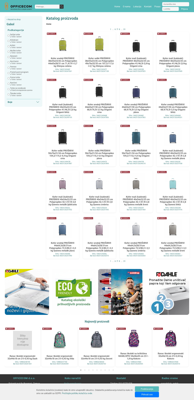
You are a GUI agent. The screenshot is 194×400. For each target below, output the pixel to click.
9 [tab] (113, 370)
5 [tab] (97, 370)
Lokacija (137, 6)
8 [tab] (109, 370)
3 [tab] (89, 370)
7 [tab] (105, 370)
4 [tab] (93, 370)
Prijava (184, 9)
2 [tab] (85, 370)
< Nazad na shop (14, 19)
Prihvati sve (147, 394)
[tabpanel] (22, 347)
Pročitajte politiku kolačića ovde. (77, 393)
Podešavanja (147, 389)
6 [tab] (101, 370)
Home (117, 6)
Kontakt (148, 6)
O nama (126, 6)
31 (124, 29)
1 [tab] (80, 370)
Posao (157, 6)
